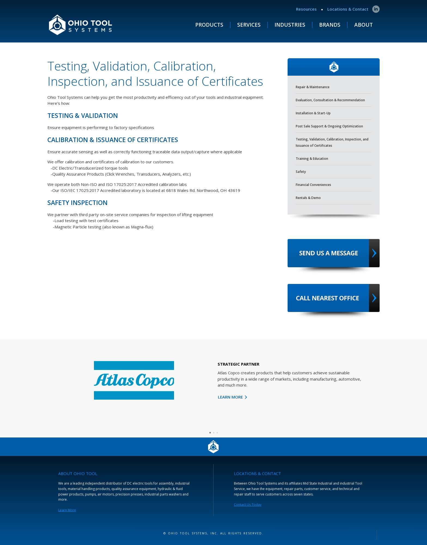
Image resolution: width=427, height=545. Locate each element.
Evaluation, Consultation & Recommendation (330, 100)
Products (209, 25)
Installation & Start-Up (313, 113)
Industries (289, 25)
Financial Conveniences (313, 184)
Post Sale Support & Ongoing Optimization (329, 126)
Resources (306, 9)
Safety (301, 171)
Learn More (67, 510)
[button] (210, 432)
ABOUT (363, 25)
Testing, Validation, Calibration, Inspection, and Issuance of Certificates (332, 142)
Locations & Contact (347, 9)
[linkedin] (376, 9)
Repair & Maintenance (313, 87)
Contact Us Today (247, 504)
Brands (329, 25)
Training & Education (312, 158)
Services (249, 25)
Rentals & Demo (308, 197)
